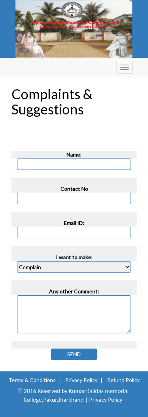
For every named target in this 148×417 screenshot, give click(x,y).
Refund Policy (123, 380)
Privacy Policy (81, 380)
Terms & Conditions (32, 380)
